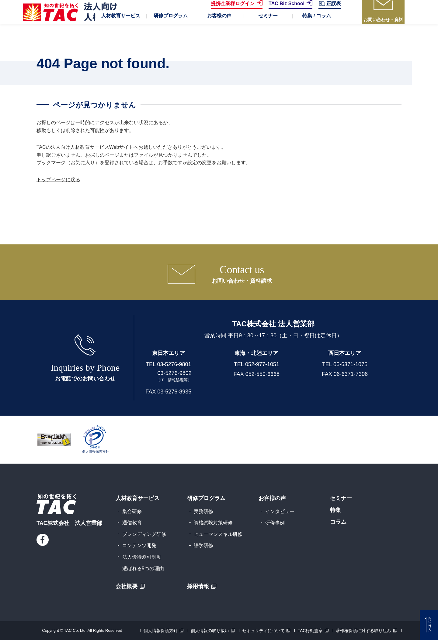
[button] (120, 33)
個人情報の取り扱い (210, 630)
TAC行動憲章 (310, 630)
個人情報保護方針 (161, 630)
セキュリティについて (263, 630)
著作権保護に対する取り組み (363, 630)
